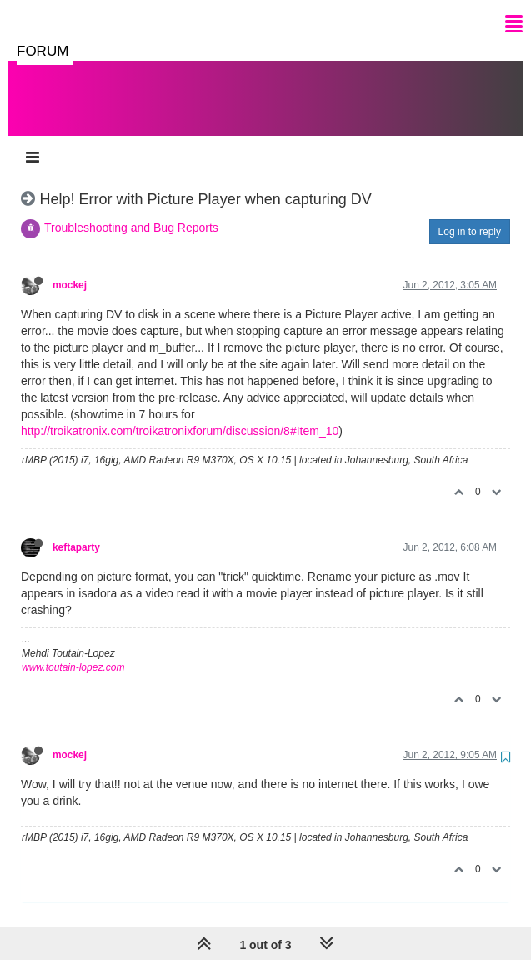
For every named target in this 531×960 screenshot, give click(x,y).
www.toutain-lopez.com (73, 651)
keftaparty (76, 531)
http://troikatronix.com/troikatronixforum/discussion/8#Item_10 (179, 414)
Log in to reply (469, 215)
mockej (70, 268)
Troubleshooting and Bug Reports (131, 211)
